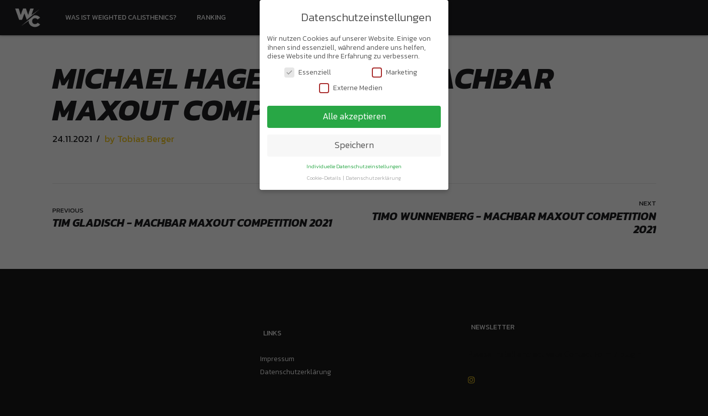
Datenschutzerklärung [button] (373, 176)
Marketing (394, 70)
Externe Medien (350, 86)
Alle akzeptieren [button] (354, 114)
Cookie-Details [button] (324, 176)
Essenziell (307, 70)
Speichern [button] (354, 143)
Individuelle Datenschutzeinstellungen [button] (354, 164)
